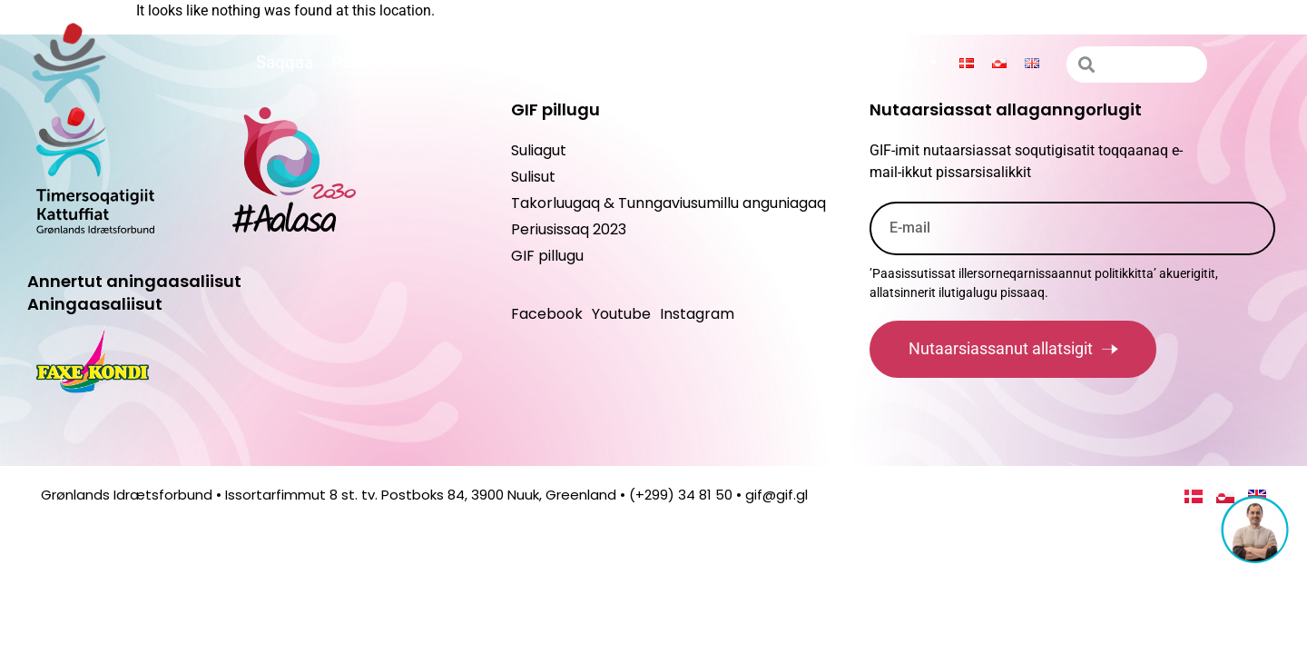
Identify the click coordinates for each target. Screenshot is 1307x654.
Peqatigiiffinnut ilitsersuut (594, 63)
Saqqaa (284, 62)
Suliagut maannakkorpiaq (831, 63)
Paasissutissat (399, 63)
